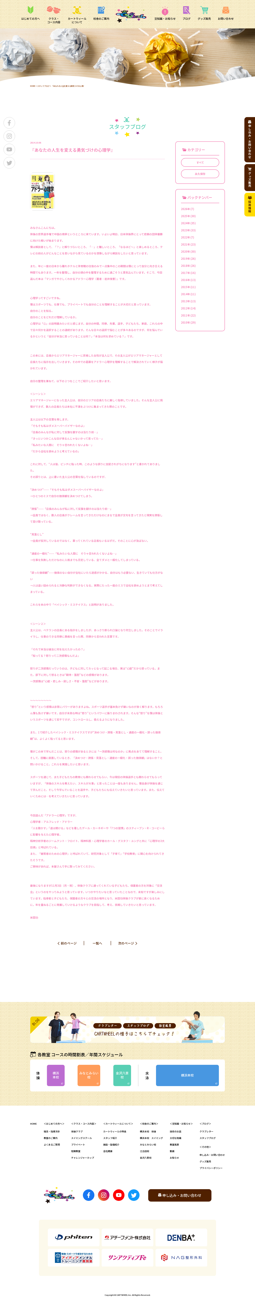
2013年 (185, 301)
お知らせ (174, 1157)
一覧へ (97, 943)
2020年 (185, 251)
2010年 (185, 322)
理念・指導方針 (52, 1131)
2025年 (185, 216)
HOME (32, 86)
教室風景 (174, 1144)
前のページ (69, 943)
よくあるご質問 (52, 1144)
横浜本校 (56, 1075)
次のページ (126, 943)
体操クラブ (77, 1131)
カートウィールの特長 (114, 1131)
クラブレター (206, 1131)
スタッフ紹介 (110, 1138)
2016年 (185, 280)
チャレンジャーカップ (82, 1157)
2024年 (185, 223)
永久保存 (200, 174)
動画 (172, 1151)
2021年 (185, 244)
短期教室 (75, 1151)
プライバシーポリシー (211, 1168)
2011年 (185, 315)
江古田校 (144, 1151)
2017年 (185, 272)
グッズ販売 (205, 1161)
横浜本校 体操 (148, 1131)
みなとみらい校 (88, 1075)
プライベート (78, 1144)
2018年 (185, 265)
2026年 (185, 209)
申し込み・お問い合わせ (212, 1155)
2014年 (185, 294)
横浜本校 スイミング (151, 1138)
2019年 (185, 258)
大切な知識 (175, 1138)
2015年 (185, 287)
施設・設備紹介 (111, 1144)
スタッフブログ (43, 86)
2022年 (185, 237)
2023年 (185, 230)
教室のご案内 (51, 1138)
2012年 (185, 308)
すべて (200, 162)
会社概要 (107, 1151)
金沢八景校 (122, 1075)
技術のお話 (175, 1131)
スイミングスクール (81, 1138)
